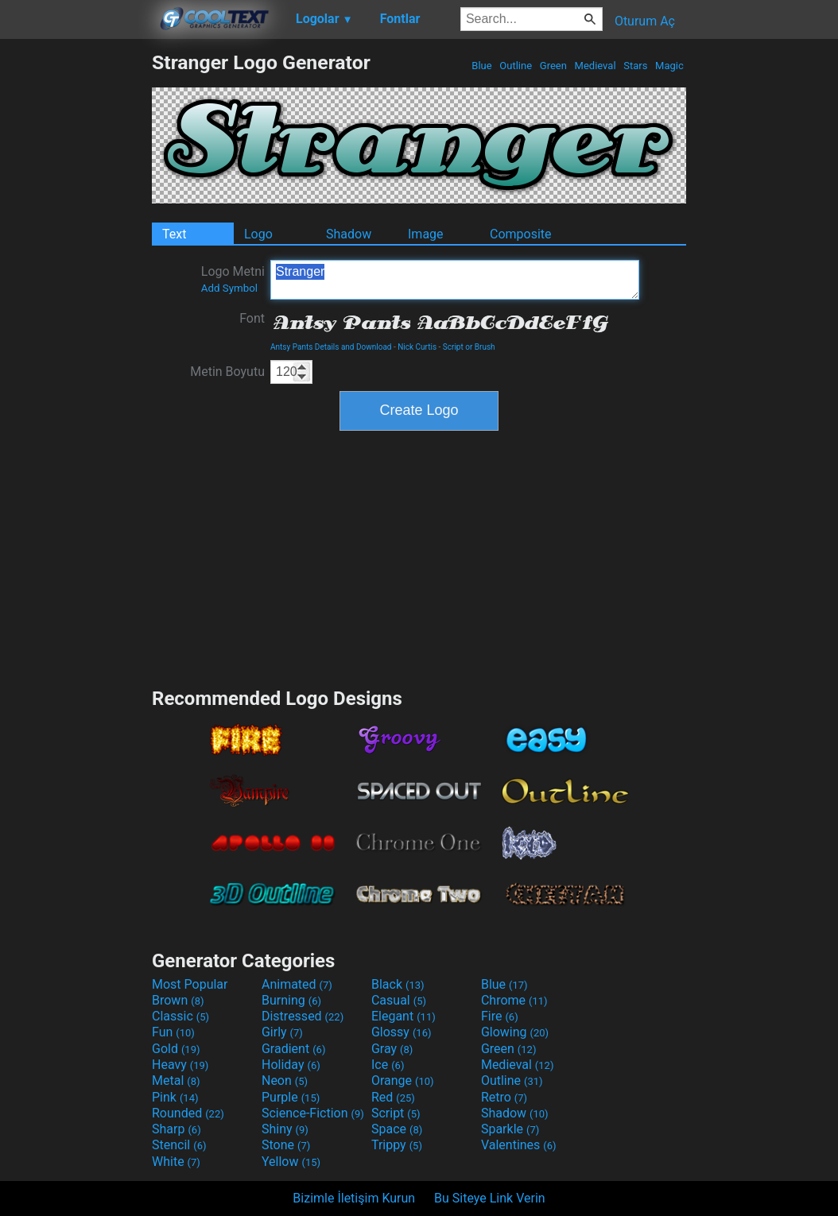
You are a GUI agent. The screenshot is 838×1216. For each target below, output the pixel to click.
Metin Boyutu (227, 371)
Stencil (179, 1144)
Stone (286, 1144)
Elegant (403, 1016)
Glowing (515, 1032)
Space (396, 1129)
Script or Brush (469, 347)
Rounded (188, 1113)
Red (393, 1097)
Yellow (291, 1161)
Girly (282, 1032)
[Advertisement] (75, 289)
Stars (635, 66)
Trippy (396, 1144)
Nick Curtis (417, 347)
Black (398, 984)
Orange (402, 1080)
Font (252, 318)
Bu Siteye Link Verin (489, 1198)
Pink (175, 1097)
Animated (297, 984)
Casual (398, 1000)
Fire (499, 1016)
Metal (176, 1080)
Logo (258, 234)
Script (396, 1113)
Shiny (285, 1129)
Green (553, 66)
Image (426, 234)
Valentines (519, 1144)
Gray (392, 1048)
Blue (482, 66)
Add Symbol (229, 288)
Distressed (302, 1016)
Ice (387, 1064)
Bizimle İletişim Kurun (354, 1198)
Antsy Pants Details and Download (331, 347)
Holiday (291, 1064)
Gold (176, 1048)
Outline (515, 66)
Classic (180, 1016)
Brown (178, 1000)
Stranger (454, 280)
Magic (669, 66)
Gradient (293, 1048)
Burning (291, 1000)
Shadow (348, 234)
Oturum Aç (645, 21)
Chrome (514, 1000)
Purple (291, 1097)
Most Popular (190, 984)
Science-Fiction (313, 1113)
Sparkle (510, 1129)
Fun (173, 1032)
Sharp (176, 1129)
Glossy (401, 1032)
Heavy (180, 1064)
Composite (521, 234)
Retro (504, 1097)
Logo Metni (233, 279)
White (176, 1161)
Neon (285, 1080)
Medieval (595, 66)
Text (174, 234)
